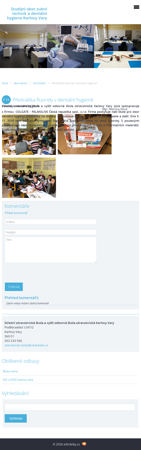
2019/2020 (39, 83)
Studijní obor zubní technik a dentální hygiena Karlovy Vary (27, 13)
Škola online (10, 371)
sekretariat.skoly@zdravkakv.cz (26, 345)
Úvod (5, 83)
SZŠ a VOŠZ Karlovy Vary (18, 379)
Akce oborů (20, 83)
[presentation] (32, 272)
